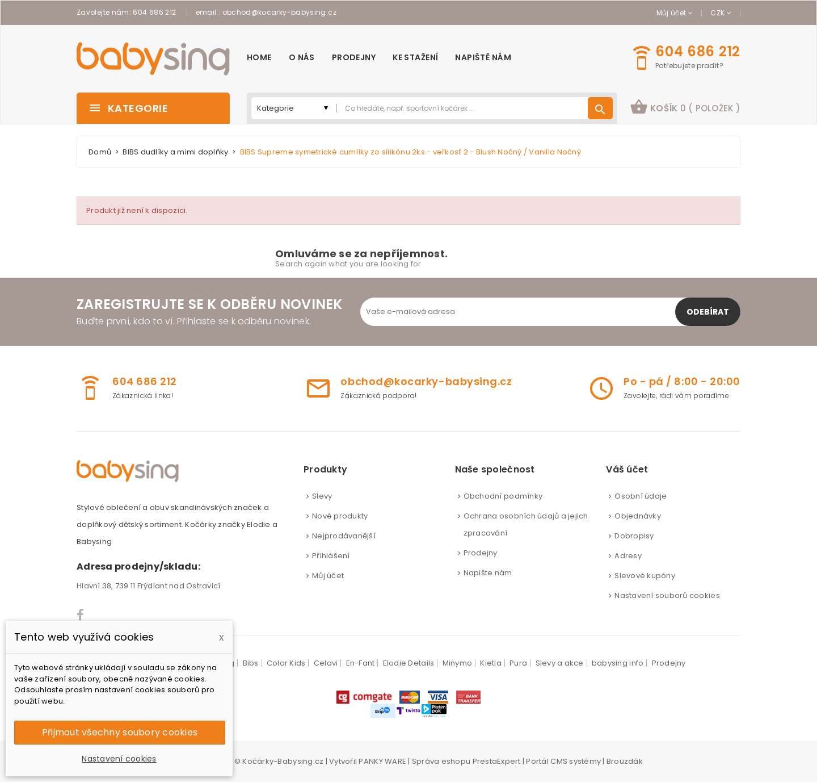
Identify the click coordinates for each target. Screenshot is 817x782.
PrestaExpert (497, 761)
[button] (685, 108)
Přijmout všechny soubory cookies (119, 732)
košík (685, 107)
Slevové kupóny (644, 575)
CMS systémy (575, 761)
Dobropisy (634, 535)
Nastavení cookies (119, 758)
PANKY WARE (382, 761)
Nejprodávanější (344, 535)
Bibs (251, 663)
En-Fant (360, 663)
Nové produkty (340, 516)
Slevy (322, 496)
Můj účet (328, 575)
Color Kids (286, 663)
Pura (518, 663)
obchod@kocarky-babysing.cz (279, 12)
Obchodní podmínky (503, 496)
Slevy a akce (560, 663)
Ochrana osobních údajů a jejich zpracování (526, 524)
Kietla (491, 663)
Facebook (81, 615)
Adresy (628, 555)
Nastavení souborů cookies (667, 595)
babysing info (617, 663)
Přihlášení (331, 555)
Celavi (326, 663)
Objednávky (637, 516)
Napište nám (488, 572)
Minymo (458, 663)
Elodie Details (409, 663)
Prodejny (481, 552)
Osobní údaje (640, 496)
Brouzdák (625, 761)
